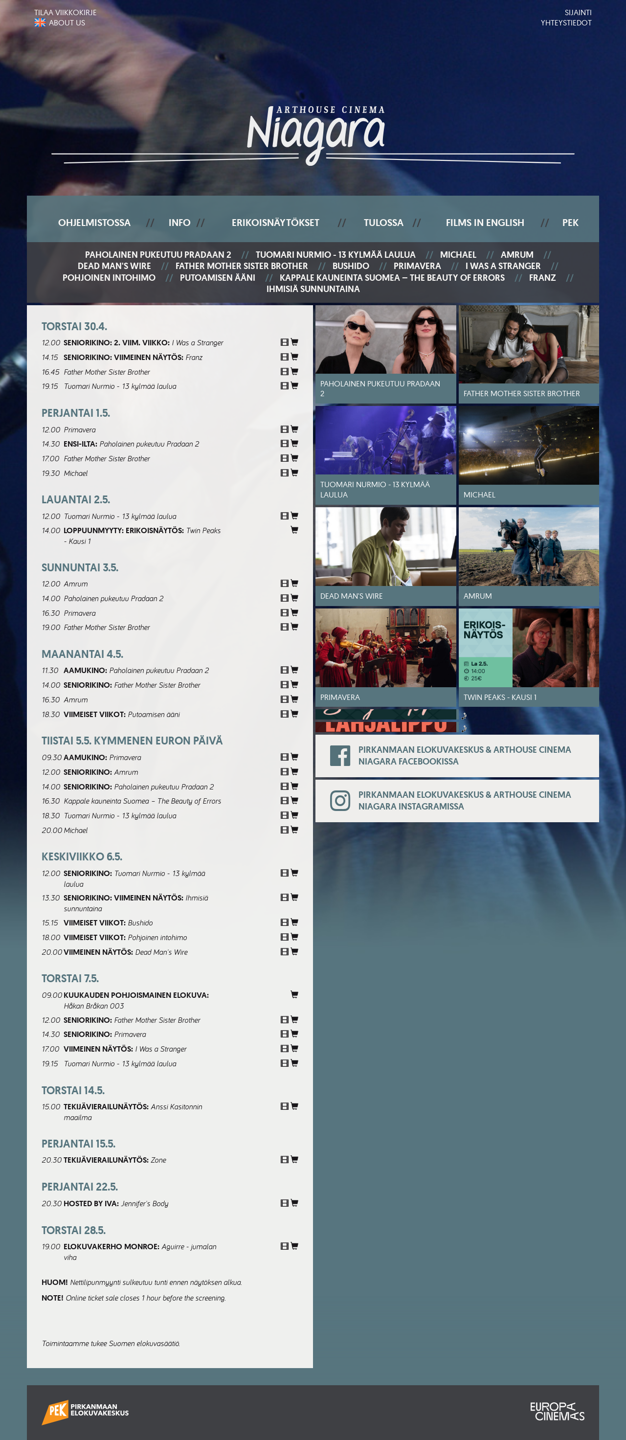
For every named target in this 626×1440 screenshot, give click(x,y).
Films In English (485, 222)
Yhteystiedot (566, 22)
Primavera (417, 266)
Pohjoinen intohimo (109, 278)
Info (180, 222)
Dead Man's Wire (114, 266)
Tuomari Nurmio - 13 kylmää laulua (336, 255)
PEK (570, 222)
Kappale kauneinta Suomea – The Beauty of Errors (392, 278)
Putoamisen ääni (217, 278)
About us (67, 22)
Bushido (351, 266)
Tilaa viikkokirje (65, 12)
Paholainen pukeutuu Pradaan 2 (158, 255)
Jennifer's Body (144, 1203)
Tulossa (383, 222)
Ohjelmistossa (94, 222)
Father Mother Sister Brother (242, 266)
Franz (542, 278)
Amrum (517, 255)
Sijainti (578, 12)
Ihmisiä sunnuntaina (313, 289)
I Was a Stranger (503, 266)
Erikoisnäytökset (275, 222)
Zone (158, 1160)
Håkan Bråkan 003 (94, 1006)
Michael (458, 255)
